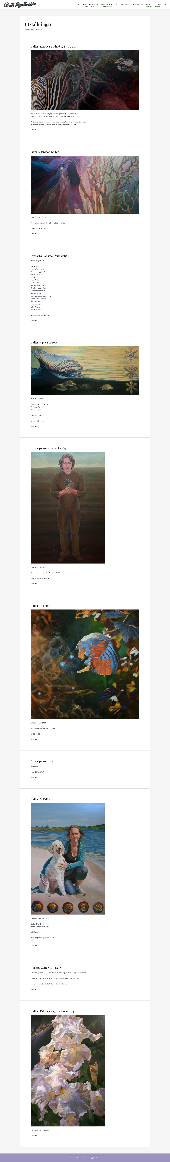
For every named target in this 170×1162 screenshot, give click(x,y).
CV (116, 5)
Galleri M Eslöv (40, 605)
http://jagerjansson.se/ (39, 228)
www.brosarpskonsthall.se (40, 315)
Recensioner (125, 5)
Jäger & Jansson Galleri (45, 152)
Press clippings (138, 5)
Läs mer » (34, 129)
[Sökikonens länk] (165, 5)
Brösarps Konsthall (43, 761)
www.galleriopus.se (38, 421)
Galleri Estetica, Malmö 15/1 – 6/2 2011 (54, 46)
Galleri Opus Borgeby (44, 342)
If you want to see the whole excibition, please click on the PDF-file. (54, 124)
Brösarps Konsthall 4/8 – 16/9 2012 (52, 448)
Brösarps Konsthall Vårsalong (49, 256)
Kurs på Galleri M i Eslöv (46, 967)
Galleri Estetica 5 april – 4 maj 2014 (53, 1011)
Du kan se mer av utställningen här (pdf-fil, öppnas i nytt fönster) (54, 116)
